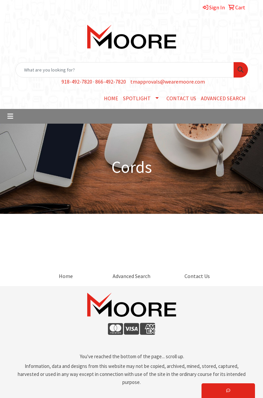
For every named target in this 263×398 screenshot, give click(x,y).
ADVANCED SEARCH (223, 98)
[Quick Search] (124, 70)
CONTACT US (181, 98)
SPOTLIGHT (137, 98)
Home (66, 276)
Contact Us (197, 276)
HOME (111, 98)
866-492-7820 (110, 81)
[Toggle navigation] (10, 116)
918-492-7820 (76, 81)
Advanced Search (131, 276)
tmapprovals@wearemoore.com (167, 81)
